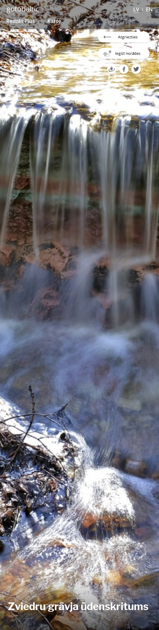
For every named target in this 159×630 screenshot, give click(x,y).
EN (149, 9)
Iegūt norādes (127, 53)
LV (136, 9)
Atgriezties (128, 37)
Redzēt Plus (20, 21)
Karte (54, 21)
